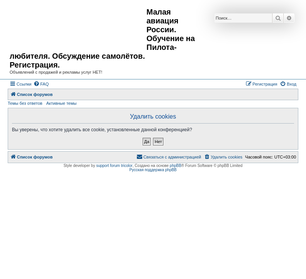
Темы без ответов (25, 103)
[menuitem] (41, 84)
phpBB (175, 165)
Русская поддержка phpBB (152, 170)
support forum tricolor (114, 165)
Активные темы (61, 103)
